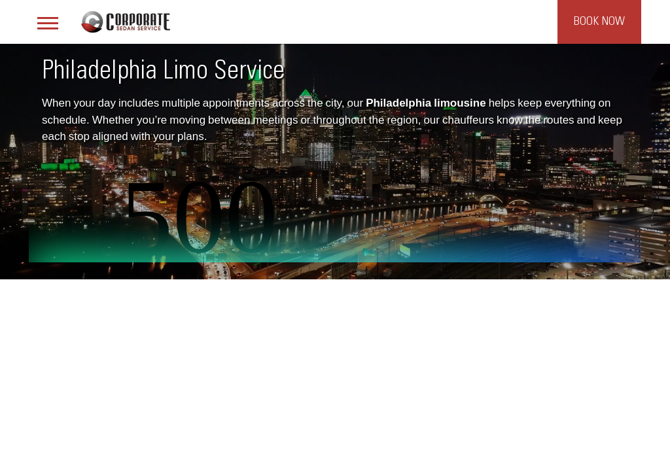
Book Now (599, 21)
